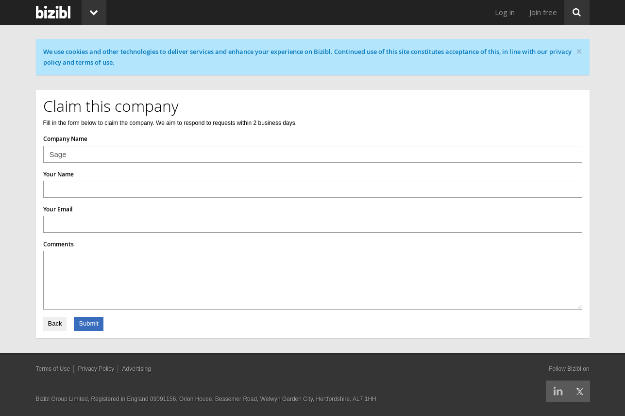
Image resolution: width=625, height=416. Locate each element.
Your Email (57, 209)
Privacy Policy (96, 368)
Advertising (136, 368)
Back (55, 323)
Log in (505, 12)
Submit (88, 323)
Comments (58, 244)
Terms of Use (53, 368)
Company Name (65, 139)
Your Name (58, 174)
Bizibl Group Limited (62, 399)
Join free (543, 12)
